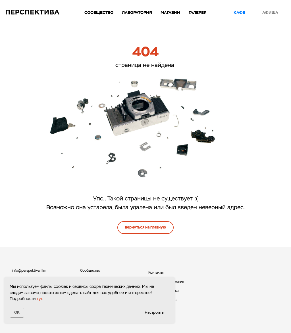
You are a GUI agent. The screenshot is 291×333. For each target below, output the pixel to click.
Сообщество (98, 12)
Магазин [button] (170, 12)
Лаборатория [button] (137, 12)
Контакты (155, 272)
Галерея (198, 12)
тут (39, 298)
